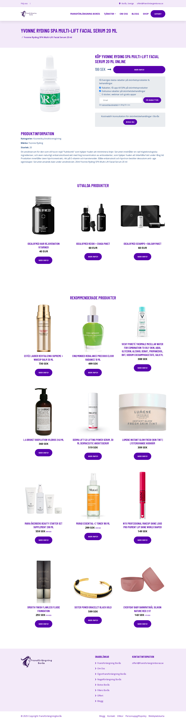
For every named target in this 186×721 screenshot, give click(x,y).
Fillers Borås (103, 690)
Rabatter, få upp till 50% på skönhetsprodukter (125, 87)
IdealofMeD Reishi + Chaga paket (93, 243)
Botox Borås (103, 684)
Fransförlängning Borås (85, 13)
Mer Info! (139, 69)
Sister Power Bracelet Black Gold (93, 607)
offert (158, 14)
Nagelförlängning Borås (109, 679)
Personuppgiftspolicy (135, 716)
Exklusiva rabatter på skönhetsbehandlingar (123, 91)
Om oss (124, 13)
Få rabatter (152, 100)
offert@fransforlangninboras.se (150, 3)
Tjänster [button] (109, 13)
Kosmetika (38, 138)
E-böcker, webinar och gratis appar (119, 94)
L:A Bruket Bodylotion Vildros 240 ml (43, 439)
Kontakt (111, 716)
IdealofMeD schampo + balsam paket (142, 243)
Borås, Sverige (128, 3)
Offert (100, 695)
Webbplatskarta (156, 716)
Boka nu (130, 122)
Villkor (120, 716)
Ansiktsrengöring (52, 138)
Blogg (135, 13)
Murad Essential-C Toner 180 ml (93, 523)
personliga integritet (110, 105)
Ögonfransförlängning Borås (111, 673)
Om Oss (101, 668)
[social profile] (30, 3)
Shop (146, 13)
